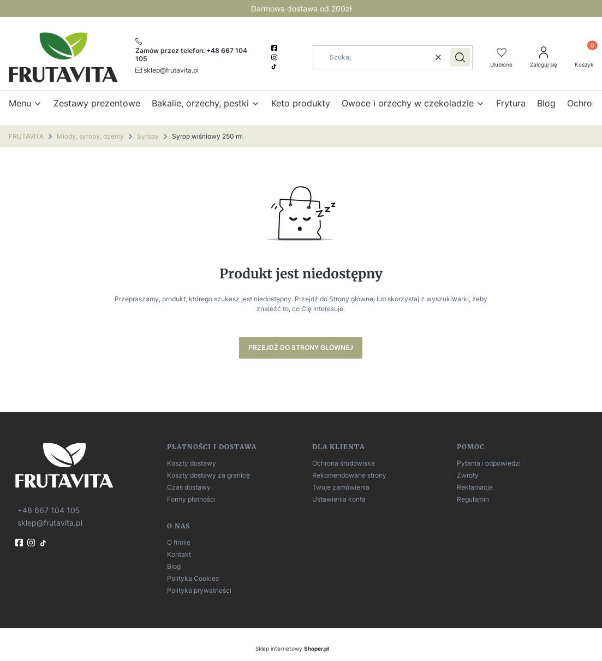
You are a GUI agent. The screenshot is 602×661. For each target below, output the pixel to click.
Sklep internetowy (292, 648)
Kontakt (179, 554)
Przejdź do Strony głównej (300, 347)
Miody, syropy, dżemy (90, 136)
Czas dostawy (189, 487)
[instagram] (275, 57)
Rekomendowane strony (349, 475)
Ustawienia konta (339, 499)
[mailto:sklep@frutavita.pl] (167, 69)
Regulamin (473, 499)
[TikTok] (275, 66)
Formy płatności (191, 499)
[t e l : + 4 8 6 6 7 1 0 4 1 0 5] (47, 509)
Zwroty (468, 475)
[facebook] (275, 48)
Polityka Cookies (193, 578)
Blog (174, 566)
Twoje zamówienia (340, 487)
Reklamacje (475, 487)
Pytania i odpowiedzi (489, 463)
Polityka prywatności (199, 590)
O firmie (178, 542)
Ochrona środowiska (343, 463)
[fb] (20, 542)
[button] (460, 57)
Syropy (148, 136)
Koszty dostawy (191, 463)
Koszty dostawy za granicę (208, 475)
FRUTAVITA (26, 136)
